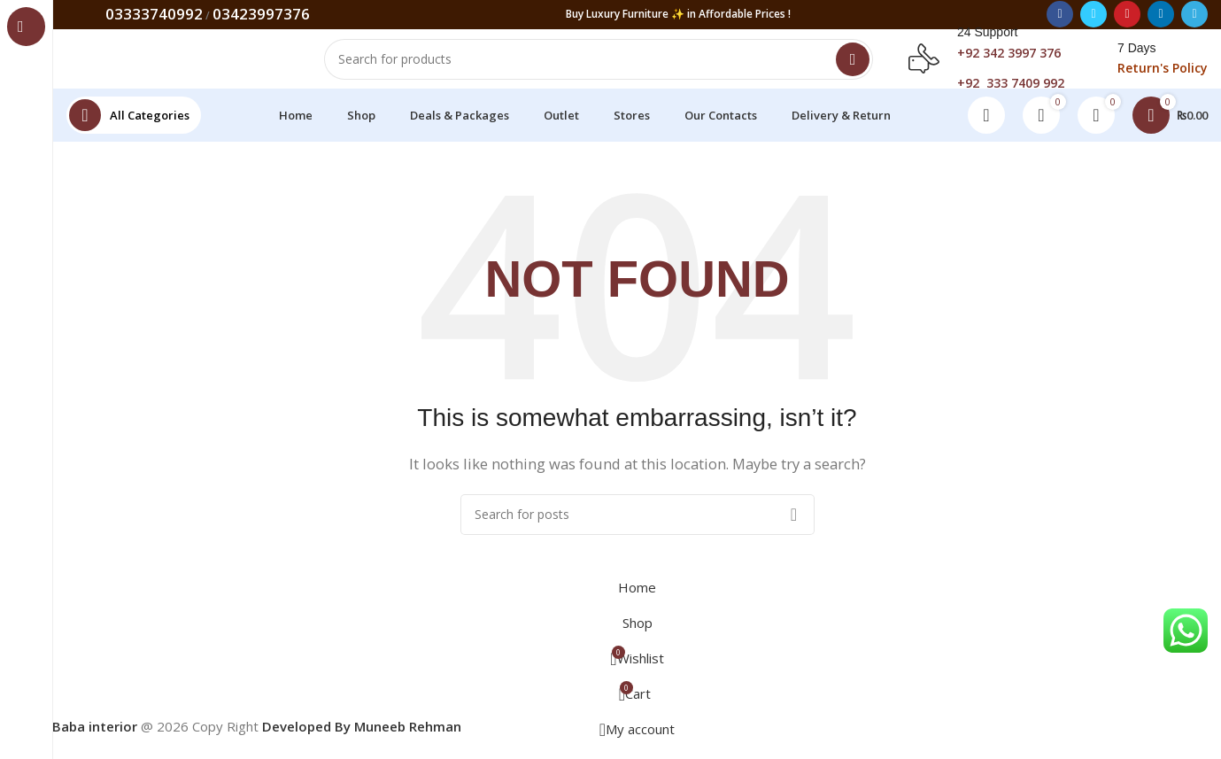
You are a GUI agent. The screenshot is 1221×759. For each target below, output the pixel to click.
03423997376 (261, 14)
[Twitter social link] (1093, 15)
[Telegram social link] (1194, 15)
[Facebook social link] (1060, 15)
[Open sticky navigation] (134, 127)
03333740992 (154, 14)
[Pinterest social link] (1127, 15)
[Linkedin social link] (1161, 15)
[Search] (598, 65)
